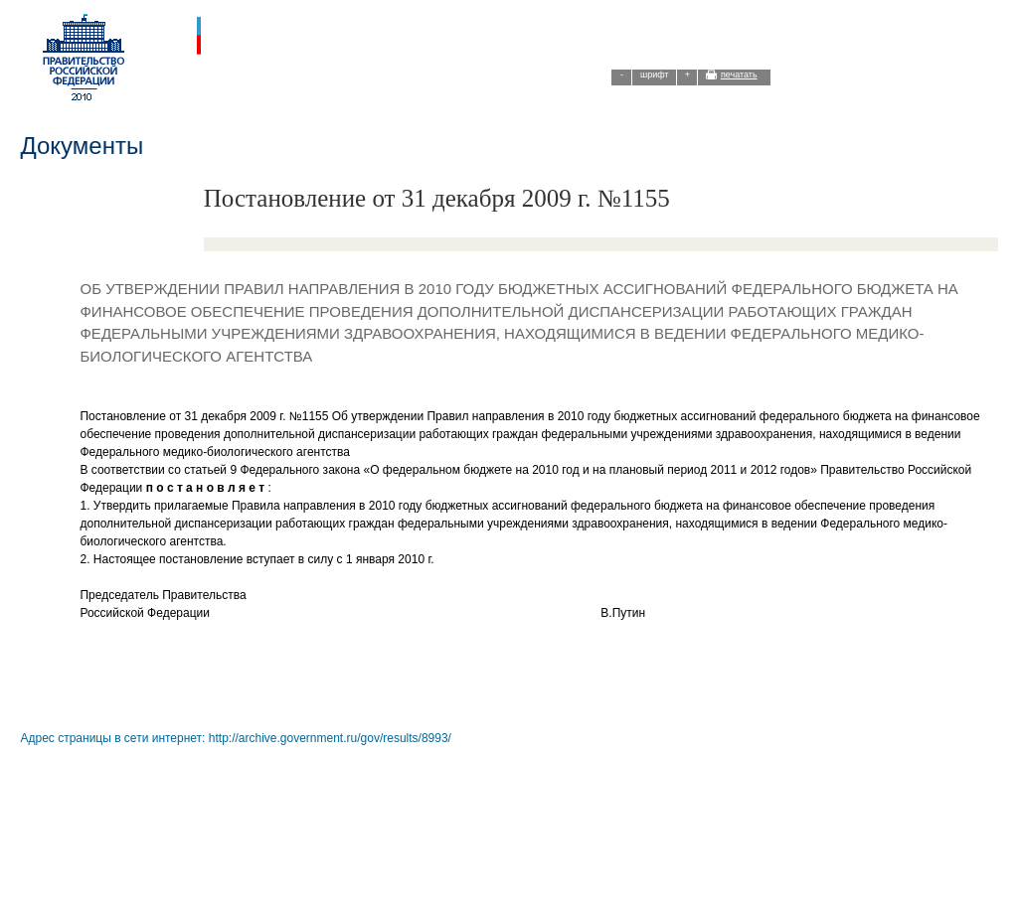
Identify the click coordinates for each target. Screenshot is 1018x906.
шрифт (654, 74)
